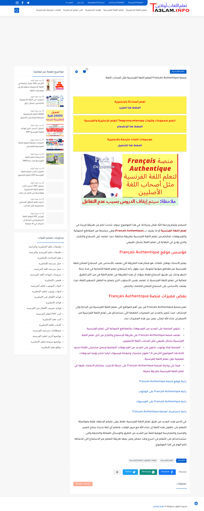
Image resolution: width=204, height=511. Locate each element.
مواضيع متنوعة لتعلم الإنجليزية (46, 341)
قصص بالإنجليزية (53, 280)
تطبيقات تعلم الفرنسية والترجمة (45, 252)
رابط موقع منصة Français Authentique (162, 381)
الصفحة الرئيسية (135, 3)
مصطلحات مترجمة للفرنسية (47, 330)
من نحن (80, 3)
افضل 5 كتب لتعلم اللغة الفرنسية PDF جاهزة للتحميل (31, 174)
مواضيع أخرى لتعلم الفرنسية (47, 336)
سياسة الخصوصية (96, 3)
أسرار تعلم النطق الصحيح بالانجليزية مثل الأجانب (31, 204)
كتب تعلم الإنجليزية (51, 319)
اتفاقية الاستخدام (116, 3)
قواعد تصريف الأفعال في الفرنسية (44, 308)
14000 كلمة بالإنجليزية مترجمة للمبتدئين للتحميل (32, 116)
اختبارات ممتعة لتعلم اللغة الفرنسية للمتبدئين (31, 145)
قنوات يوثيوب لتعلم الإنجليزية (46, 291)
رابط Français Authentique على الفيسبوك (161, 401)
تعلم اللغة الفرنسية (113, 10)
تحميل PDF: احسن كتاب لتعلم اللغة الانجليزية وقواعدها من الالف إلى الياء (31, 190)
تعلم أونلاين (158, 507)
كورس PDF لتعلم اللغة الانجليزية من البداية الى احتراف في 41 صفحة (33, 220)
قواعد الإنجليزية (93, 10)
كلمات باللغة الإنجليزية (50, 324)
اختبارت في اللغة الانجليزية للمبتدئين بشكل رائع (32, 102)
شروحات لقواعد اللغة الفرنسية (45, 274)
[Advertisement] (102, 41)
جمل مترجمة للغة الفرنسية (47, 269)
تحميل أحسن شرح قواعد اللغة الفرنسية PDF (32, 130)
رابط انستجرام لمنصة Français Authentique (159, 411)
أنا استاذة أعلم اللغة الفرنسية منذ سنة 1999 (33, 159)
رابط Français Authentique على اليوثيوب (162, 391)
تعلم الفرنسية (178, 72)
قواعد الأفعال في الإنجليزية (47, 297)
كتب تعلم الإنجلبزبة (73, 10)
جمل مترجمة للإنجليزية (50, 263)
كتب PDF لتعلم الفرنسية (48, 313)
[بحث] (16, 10)
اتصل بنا (69, 3)
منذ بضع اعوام (36, 80)
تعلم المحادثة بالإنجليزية (49, 257)
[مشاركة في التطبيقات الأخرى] (117, 472)
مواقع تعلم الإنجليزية (51, 347)
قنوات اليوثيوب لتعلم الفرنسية (143, 461)
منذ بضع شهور (35, 96)
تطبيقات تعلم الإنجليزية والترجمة (45, 246)
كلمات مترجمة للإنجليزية (48, 10)
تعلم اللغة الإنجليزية (136, 10)
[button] (167, 472)
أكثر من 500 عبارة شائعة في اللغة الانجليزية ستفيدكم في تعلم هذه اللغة (31, 87)
